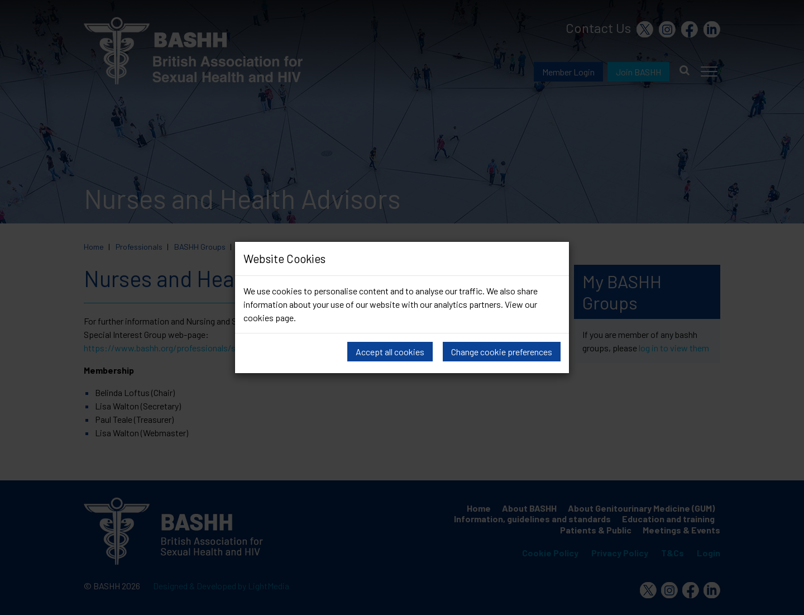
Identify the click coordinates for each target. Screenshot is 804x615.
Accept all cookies (390, 351)
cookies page (268, 317)
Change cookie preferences (501, 351)
